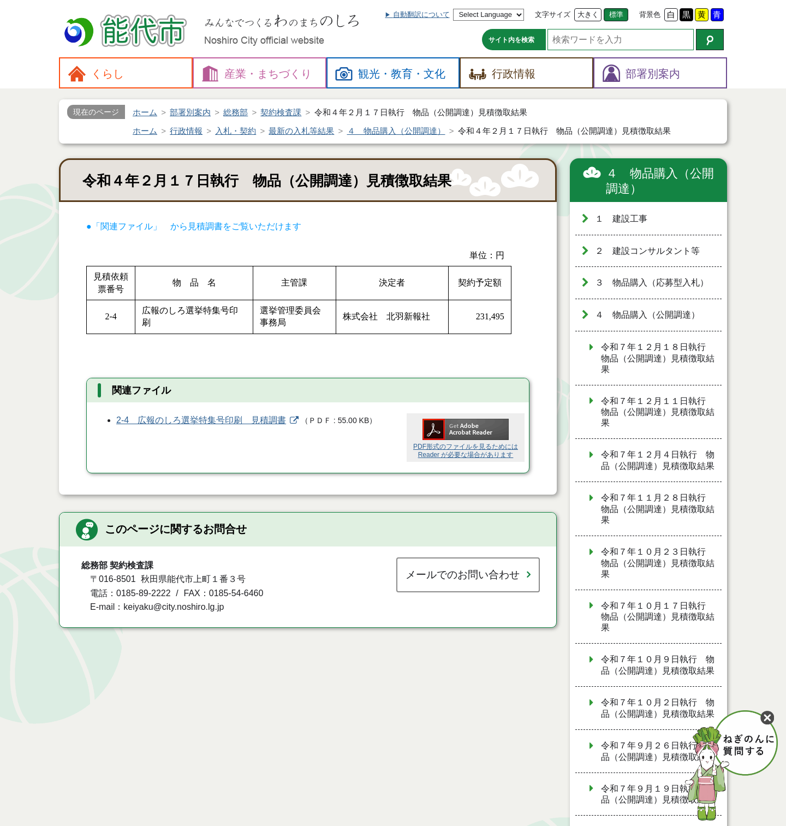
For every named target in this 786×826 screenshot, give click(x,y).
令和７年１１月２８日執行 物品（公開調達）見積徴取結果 (657, 509)
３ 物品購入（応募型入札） (651, 282)
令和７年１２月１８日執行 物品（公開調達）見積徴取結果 (657, 358)
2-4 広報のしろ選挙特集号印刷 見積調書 (201, 420)
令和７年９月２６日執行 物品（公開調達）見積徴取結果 (657, 751)
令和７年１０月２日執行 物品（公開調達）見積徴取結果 (657, 708)
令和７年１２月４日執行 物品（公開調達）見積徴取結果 (657, 460)
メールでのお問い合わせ (463, 574)
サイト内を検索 (511, 40)
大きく (588, 14)
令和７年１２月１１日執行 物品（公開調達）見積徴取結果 (657, 412)
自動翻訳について (421, 14)
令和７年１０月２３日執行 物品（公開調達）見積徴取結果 (657, 563)
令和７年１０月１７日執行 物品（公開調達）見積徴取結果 (657, 617)
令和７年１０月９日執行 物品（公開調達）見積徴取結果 (657, 665)
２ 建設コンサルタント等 (647, 250)
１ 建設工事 (621, 218)
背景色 (649, 14)
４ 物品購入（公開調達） (660, 181)
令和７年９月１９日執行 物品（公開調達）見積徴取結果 (657, 794)
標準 (616, 14)
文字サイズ (552, 14)
